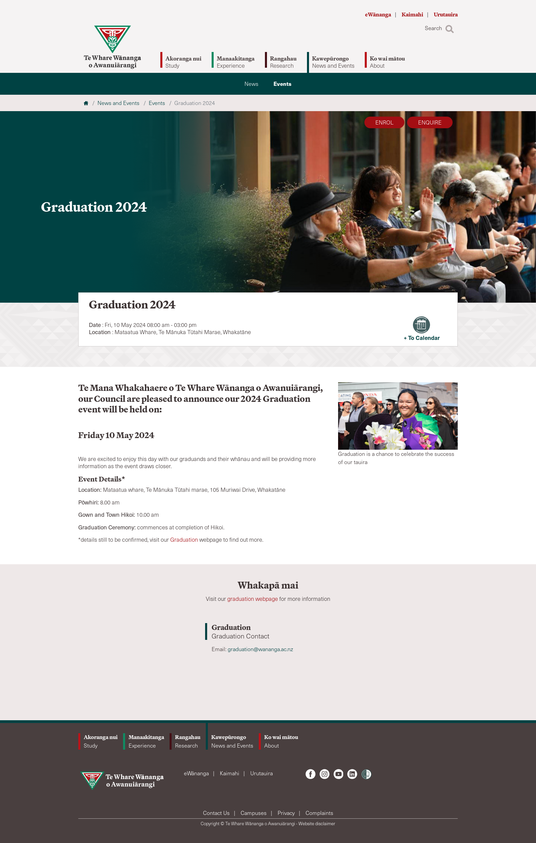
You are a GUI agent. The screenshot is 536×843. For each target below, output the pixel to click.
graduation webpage (252, 599)
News (251, 83)
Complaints (319, 812)
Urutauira (446, 14)
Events (282, 84)
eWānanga (378, 14)
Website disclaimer (316, 823)
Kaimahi (413, 14)
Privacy (287, 812)
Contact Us (217, 812)
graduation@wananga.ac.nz (260, 649)
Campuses (254, 812)
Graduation (184, 539)
